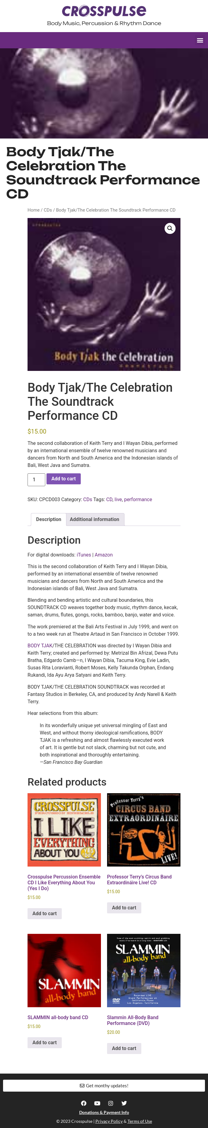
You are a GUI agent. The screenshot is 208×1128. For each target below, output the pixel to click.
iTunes (84, 555)
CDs (48, 210)
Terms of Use (140, 1121)
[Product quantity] (36, 479)
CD (109, 499)
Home (34, 210)
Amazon (104, 555)
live (118, 499)
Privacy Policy (109, 1121)
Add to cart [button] (44, 913)
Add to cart (63, 479)
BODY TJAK (40, 646)
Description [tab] (48, 519)
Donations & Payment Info (104, 1112)
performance (138, 499)
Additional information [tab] (94, 519)
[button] (200, 40)
